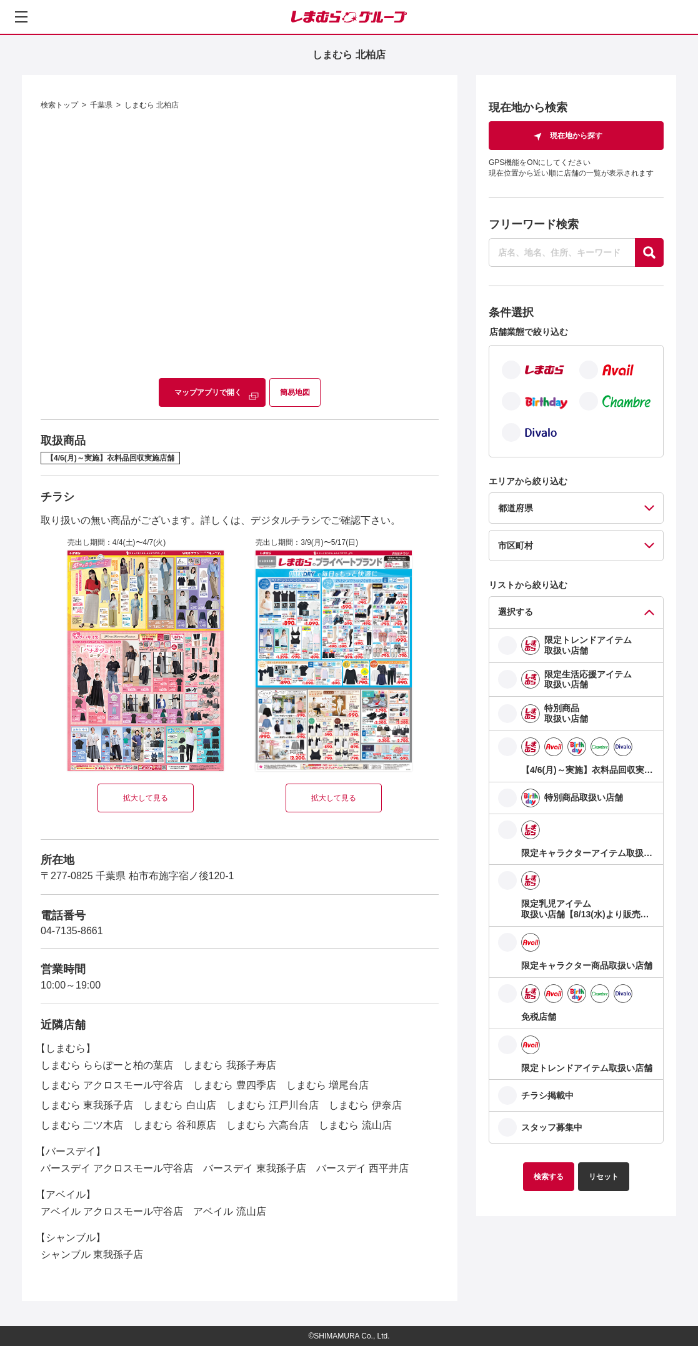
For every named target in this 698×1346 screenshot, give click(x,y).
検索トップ (59, 105)
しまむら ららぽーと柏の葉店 (107, 1065)
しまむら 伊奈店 (365, 1105)
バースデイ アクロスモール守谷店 (117, 1168)
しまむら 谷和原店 (174, 1125)
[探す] (649, 252)
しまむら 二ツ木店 (82, 1125)
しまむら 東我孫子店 (87, 1105)
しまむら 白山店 (179, 1105)
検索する (549, 1176)
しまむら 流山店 (355, 1125)
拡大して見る (145, 798)
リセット (604, 1176)
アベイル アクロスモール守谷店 (112, 1211)
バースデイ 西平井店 (362, 1168)
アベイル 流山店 (229, 1211)
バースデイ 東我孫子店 (254, 1168)
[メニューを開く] (21, 17)
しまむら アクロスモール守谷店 (112, 1085)
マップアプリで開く (208, 392)
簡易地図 (295, 392)
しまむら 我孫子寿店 (229, 1065)
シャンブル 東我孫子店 (92, 1254)
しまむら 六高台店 (267, 1125)
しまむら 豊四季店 (234, 1085)
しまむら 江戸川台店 (272, 1105)
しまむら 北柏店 (151, 105)
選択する (515, 612)
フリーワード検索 (534, 224)
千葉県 (101, 105)
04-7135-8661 (72, 930)
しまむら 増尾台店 (327, 1085)
